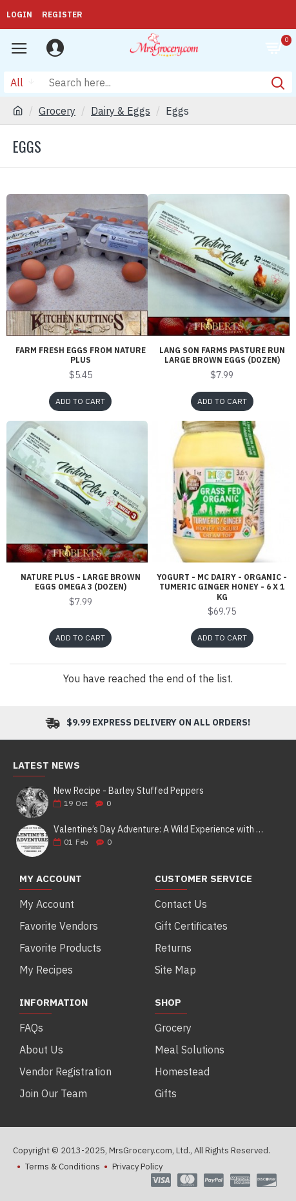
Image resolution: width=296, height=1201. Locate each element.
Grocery (57, 110)
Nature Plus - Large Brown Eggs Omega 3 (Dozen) (81, 582)
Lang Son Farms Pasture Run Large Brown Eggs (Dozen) (222, 355)
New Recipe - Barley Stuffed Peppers (129, 791)
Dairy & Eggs (120, 110)
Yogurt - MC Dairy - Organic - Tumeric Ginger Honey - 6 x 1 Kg (222, 587)
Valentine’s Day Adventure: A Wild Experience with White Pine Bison (161, 829)
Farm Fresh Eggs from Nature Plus (80, 355)
